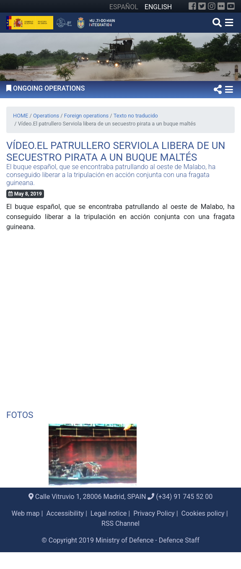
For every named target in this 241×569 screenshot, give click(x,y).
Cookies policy (202, 513)
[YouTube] (231, 6)
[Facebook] (192, 6)
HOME (20, 115)
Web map (25, 513)
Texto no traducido (136, 115)
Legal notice (109, 513)
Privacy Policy (154, 513)
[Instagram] (211, 6)
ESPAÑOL (123, 7)
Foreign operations (86, 115)
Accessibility (65, 513)
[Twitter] (202, 6)
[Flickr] (221, 6)
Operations (46, 115)
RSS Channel (120, 523)
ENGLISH (158, 7)
